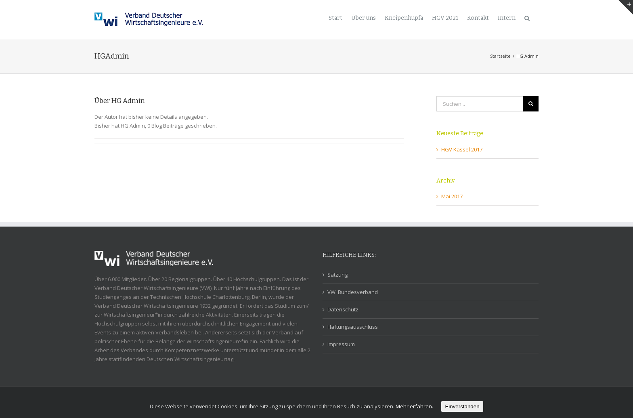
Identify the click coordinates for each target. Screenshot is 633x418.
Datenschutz (342, 309)
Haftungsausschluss (352, 326)
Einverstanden (462, 406)
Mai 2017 (452, 196)
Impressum (341, 344)
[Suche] (527, 17)
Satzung (337, 274)
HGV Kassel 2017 (461, 149)
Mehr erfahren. (414, 406)
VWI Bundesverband (352, 292)
